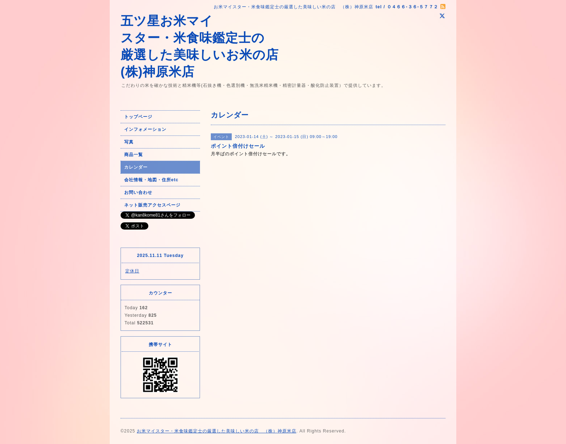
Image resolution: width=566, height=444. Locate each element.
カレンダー (136, 167)
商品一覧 (133, 154)
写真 (129, 142)
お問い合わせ (138, 192)
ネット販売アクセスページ (152, 205)
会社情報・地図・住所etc (151, 179)
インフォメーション (145, 129)
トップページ (138, 116)
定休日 (132, 271)
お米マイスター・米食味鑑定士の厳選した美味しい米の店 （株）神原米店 (216, 431)
